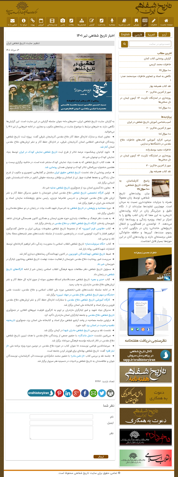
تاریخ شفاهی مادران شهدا (76, 330)
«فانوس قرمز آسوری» (93, 229)
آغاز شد (104, 147)
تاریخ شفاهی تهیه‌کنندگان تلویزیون (86, 254)
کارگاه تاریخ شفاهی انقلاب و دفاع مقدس (75, 223)
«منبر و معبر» (97, 280)
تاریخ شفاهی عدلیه (60, 188)
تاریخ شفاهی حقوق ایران (67, 173)
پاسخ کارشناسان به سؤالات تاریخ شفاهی (145, 185)
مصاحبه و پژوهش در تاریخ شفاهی (88, 208)
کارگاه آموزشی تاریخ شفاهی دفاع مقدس (88, 300)
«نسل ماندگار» (85, 336)
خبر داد (100, 264)
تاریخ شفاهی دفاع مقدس (101, 315)
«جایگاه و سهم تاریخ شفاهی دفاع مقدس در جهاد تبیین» (85, 295)
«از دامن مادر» (78, 356)
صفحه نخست (166, 22)
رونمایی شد (51, 167)
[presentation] (67, 447)
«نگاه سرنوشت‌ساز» (95, 244)
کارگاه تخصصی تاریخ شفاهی (88, 193)
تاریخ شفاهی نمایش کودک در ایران (38, 152)
